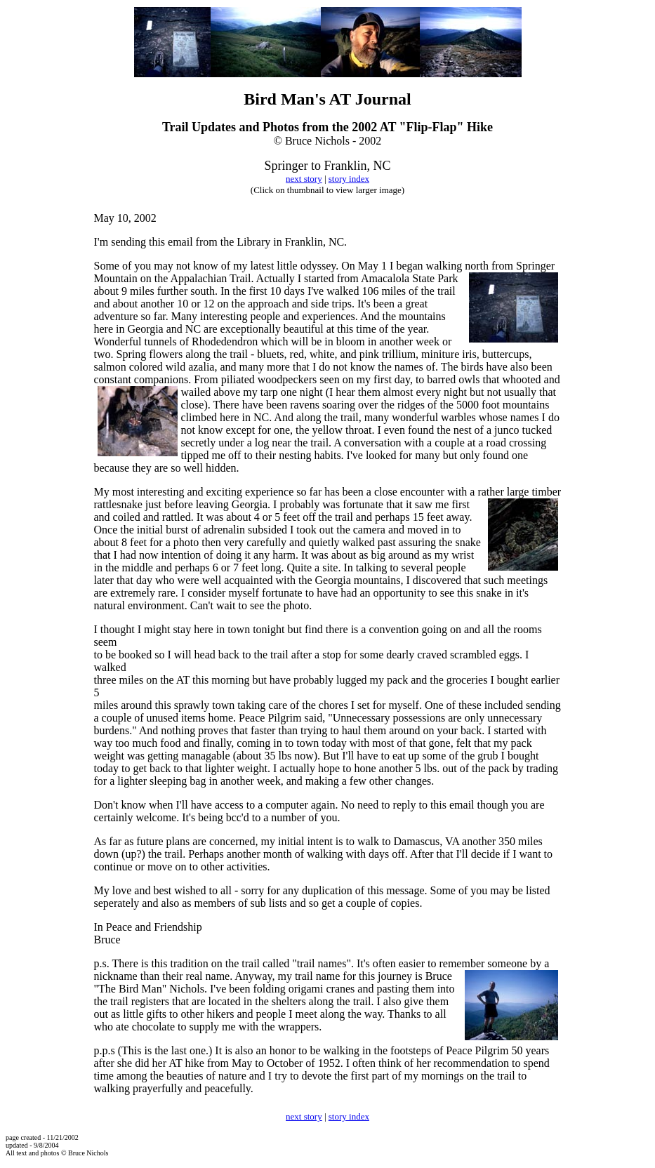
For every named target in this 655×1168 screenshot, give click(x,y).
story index (349, 178)
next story (304, 178)
